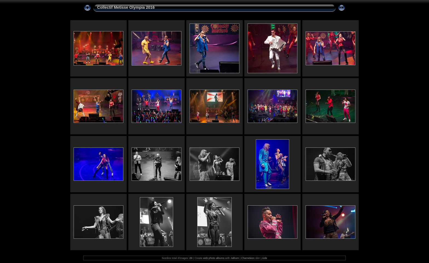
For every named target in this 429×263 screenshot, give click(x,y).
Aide (264, 257)
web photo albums (213, 257)
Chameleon (247, 257)
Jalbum (235, 257)
